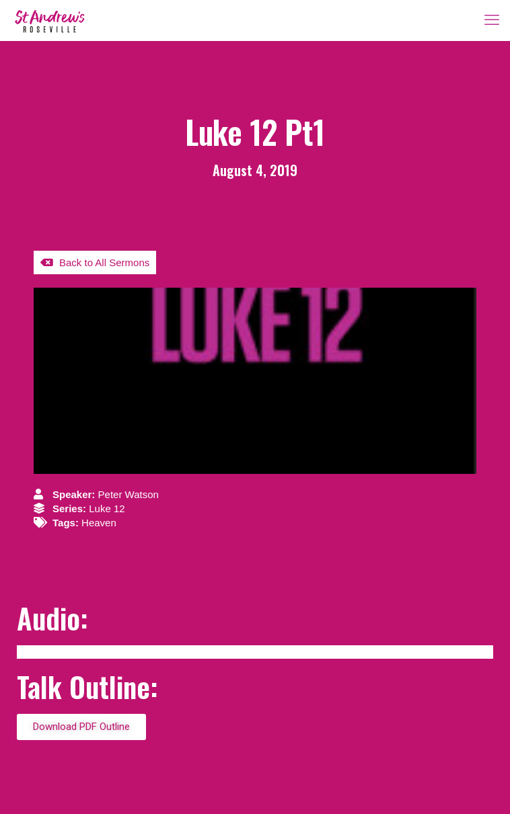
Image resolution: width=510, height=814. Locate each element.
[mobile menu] (491, 20)
